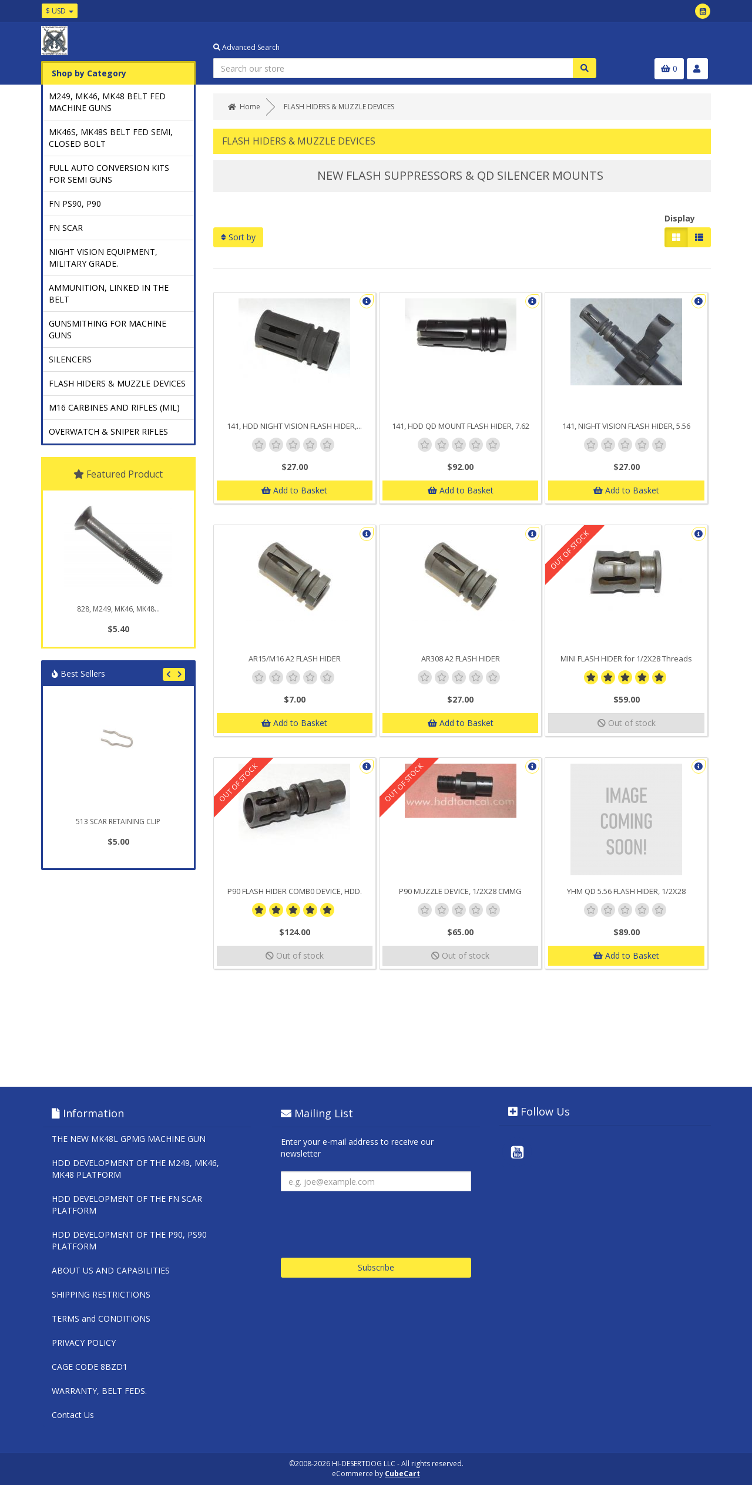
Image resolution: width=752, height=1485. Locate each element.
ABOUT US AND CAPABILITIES (111, 1270)
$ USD (59, 11)
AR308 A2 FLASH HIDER (460, 658)
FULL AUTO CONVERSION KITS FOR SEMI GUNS (109, 173)
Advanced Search (246, 47)
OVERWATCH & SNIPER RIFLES (108, 431)
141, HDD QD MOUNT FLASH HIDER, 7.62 (460, 426)
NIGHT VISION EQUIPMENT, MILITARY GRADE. (103, 257)
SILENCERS (70, 359)
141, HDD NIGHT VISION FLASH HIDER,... (294, 426)
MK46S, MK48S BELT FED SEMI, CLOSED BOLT (111, 137)
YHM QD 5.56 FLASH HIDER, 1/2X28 (626, 891)
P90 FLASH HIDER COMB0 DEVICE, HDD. (294, 891)
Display (679, 218)
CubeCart (402, 1474)
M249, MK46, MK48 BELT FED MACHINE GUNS (107, 101)
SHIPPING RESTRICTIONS (101, 1294)
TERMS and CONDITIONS (101, 1318)
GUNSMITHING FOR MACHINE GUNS (107, 329)
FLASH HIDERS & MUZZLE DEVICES (117, 383)
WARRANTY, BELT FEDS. (99, 1390)
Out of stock (626, 722)
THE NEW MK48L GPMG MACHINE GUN (129, 1138)
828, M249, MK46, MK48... (118, 609)
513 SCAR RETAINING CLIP (118, 822)
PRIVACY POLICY (84, 1342)
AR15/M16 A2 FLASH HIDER (295, 658)
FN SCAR (66, 227)
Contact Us (73, 1414)
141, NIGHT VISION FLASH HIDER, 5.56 (626, 426)
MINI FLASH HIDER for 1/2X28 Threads (626, 658)
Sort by (238, 237)
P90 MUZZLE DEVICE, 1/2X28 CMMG (460, 891)
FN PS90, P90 (75, 203)
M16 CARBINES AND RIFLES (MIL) (114, 407)
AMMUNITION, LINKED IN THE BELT (109, 293)
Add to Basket (294, 490)
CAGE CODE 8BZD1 (89, 1366)
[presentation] (370, 1220)
